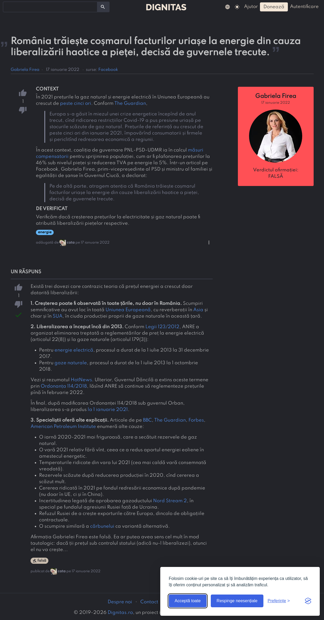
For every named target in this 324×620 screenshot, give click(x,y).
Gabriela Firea (25, 70)
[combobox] (50, 7)
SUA (57, 316)
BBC (147, 420)
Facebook (108, 70)
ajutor (251, 6)
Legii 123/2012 (162, 326)
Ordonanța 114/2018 (64, 386)
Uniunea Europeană (128, 309)
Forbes (196, 420)
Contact (149, 602)
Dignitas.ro (120, 612)
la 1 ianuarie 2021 (108, 409)
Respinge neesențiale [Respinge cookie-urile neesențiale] (237, 601)
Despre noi (120, 602)
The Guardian (130, 103)
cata (71, 242)
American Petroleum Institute (63, 426)
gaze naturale (70, 363)
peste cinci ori (75, 103)
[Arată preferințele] (279, 601)
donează (273, 7)
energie (45, 232)
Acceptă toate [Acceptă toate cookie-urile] (188, 601)
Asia (198, 309)
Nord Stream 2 (170, 500)
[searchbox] (8, 6)
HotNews (81, 380)
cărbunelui (102, 526)
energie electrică (73, 350)
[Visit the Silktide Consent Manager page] (308, 601)
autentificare (304, 6)
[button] (227, 6)
